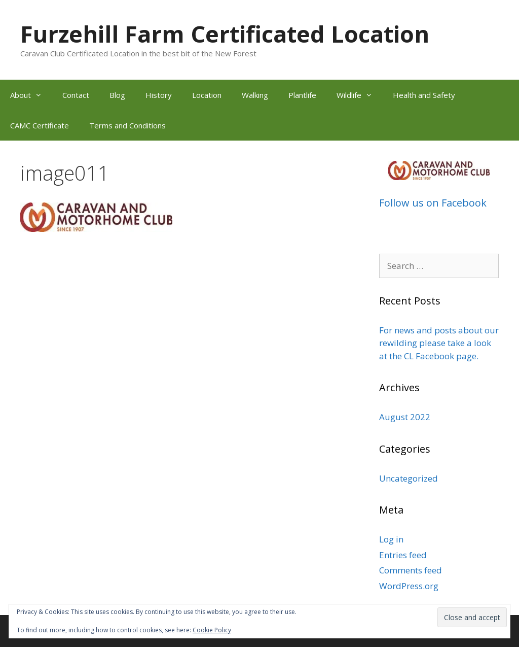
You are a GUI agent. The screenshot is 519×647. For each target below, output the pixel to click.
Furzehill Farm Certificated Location (224, 33)
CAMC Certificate (39, 125)
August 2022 (404, 417)
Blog (117, 95)
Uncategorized (408, 478)
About (31, 95)
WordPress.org (408, 586)
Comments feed (410, 570)
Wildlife (360, 95)
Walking (255, 95)
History (158, 95)
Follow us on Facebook (433, 203)
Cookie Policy (212, 630)
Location (206, 95)
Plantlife (302, 95)
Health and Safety (424, 95)
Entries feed (403, 555)
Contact (75, 95)
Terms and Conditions (127, 125)
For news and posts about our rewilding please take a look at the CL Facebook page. (439, 343)
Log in (391, 539)
